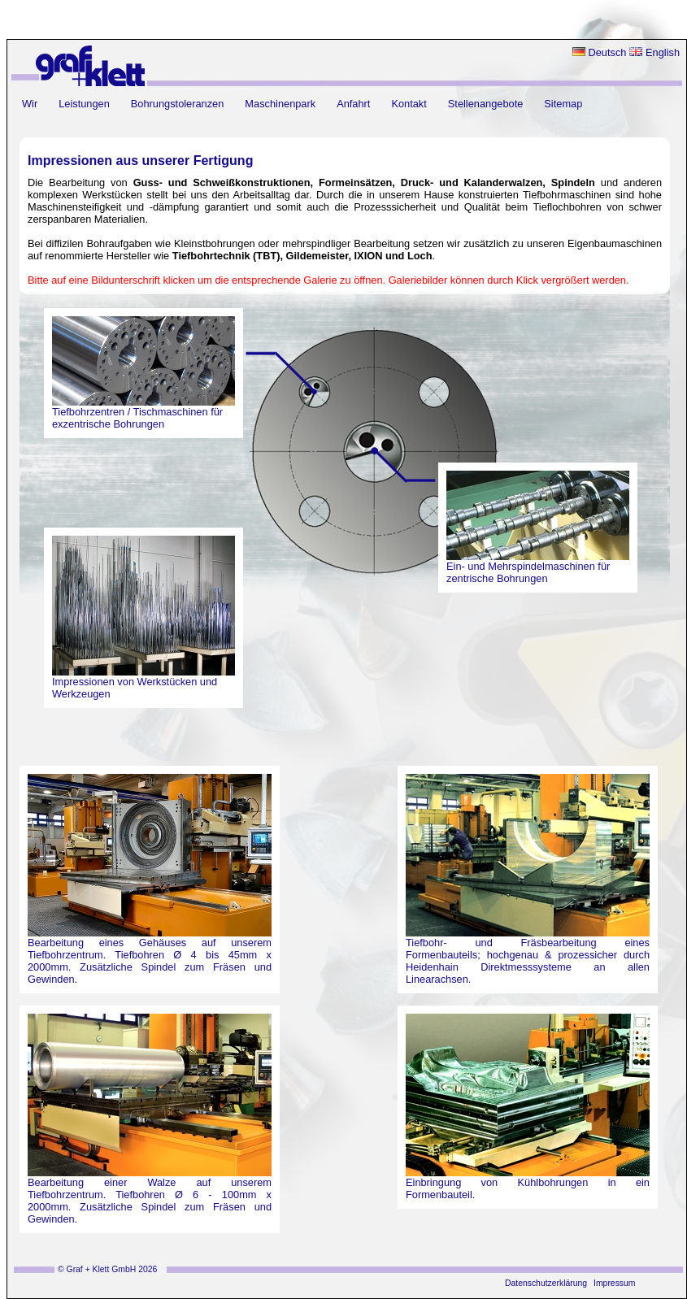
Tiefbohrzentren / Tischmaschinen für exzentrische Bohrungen (137, 418)
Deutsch (599, 52)
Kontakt (408, 104)
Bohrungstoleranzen (177, 104)
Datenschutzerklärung (546, 1283)
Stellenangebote (486, 104)
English (654, 52)
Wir (29, 104)
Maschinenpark (280, 104)
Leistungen (84, 104)
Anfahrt (353, 104)
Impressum (614, 1283)
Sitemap (563, 104)
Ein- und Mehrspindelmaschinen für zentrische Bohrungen (528, 572)
